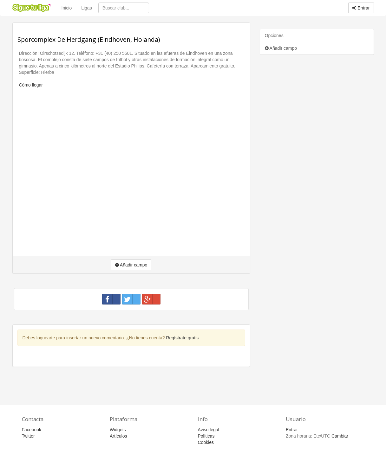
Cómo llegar (31, 84)
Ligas (86, 7)
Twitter (28, 436)
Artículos (118, 436)
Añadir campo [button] (131, 264)
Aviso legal (208, 429)
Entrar (361, 7)
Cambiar (339, 436)
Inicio (67, 7)
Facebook (31, 429)
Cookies (206, 442)
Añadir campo (281, 48)
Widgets (118, 429)
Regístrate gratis (182, 337)
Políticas (206, 436)
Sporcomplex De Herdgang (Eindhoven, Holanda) (88, 39)
